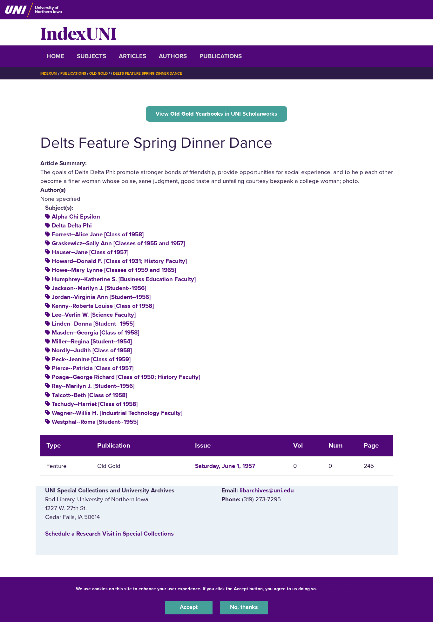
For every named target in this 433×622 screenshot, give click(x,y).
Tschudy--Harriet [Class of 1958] (95, 405)
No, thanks (244, 607)
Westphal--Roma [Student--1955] (95, 422)
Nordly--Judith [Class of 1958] (92, 351)
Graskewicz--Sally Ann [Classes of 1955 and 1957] (118, 244)
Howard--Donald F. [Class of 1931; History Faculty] (119, 262)
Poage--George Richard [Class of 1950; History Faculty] (126, 378)
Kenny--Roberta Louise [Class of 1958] (103, 306)
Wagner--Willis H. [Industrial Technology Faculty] (117, 413)
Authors (173, 56)
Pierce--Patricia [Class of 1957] (92, 369)
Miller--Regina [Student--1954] (92, 342)
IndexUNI (78, 32)
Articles (132, 56)
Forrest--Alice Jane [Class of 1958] (98, 235)
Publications (221, 56)
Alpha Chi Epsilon (76, 217)
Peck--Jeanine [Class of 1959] (91, 360)
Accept (188, 607)
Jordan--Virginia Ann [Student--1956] (101, 297)
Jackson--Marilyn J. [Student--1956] (99, 289)
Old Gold (100, 73)
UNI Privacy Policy (338, 588)
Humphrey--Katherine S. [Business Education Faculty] (124, 279)
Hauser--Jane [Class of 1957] (90, 253)
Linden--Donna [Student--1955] (93, 324)
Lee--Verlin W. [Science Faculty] (94, 315)
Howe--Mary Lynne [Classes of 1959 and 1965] (114, 270)
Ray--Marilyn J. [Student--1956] (93, 386)
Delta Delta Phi (72, 226)
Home (55, 56)
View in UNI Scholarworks (217, 114)
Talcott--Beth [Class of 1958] (89, 395)
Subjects (91, 56)
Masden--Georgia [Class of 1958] (95, 333)
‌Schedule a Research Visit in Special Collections (109, 534)
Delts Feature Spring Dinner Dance (152, 73)
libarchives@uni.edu (267, 491)
